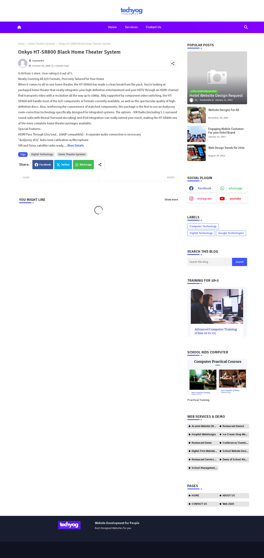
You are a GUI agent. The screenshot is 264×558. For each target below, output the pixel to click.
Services (131, 27)
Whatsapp (86, 164)
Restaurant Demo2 (233, 426)
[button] (246, 27)
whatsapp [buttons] (235, 188)
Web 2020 (228, 504)
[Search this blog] (209, 262)
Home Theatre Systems (41, 43)
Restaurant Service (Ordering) (205, 459)
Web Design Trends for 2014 (226, 148)
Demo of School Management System (236, 459)
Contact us (153, 27)
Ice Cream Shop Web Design (236, 434)
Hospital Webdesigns (204, 434)
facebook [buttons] (204, 188)
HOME (195, 495)
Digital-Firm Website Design (205, 451)
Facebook (45, 164)
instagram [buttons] (204, 199)
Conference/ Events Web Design (236, 443)
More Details (75, 145)
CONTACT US (199, 504)
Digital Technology (42, 154)
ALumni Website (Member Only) (205, 426)
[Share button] (100, 164)
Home (112, 27)
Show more (171, 199)
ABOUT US (229, 495)
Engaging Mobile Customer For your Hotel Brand (226, 130)
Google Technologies (231, 233)
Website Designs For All (223, 110)
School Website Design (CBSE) (236, 451)
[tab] (112, 27)
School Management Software (205, 468)
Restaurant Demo (202, 443)
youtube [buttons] (235, 199)
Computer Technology (203, 226)
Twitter (65, 164)
